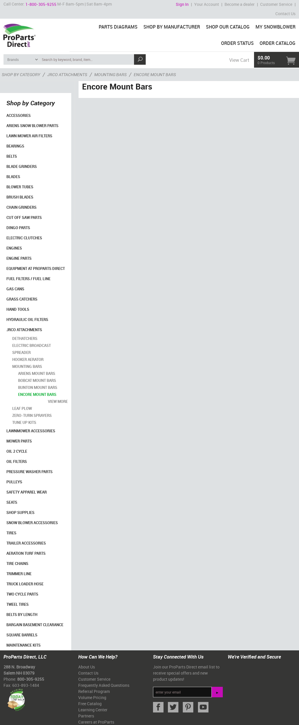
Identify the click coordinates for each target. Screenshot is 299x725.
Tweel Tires (17, 604)
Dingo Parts (18, 227)
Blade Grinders (21, 166)
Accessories (18, 115)
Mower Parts (19, 441)
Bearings (15, 146)
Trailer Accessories (26, 543)
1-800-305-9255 (40, 4)
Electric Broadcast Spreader (31, 349)
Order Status (237, 43)
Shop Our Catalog (228, 27)
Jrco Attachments (24, 329)
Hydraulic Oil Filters (27, 319)
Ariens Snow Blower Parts (32, 125)
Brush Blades (19, 197)
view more (58, 401)
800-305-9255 (30, 679)
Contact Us (285, 13)
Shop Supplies (20, 512)
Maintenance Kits (23, 645)
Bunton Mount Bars (37, 387)
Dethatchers (24, 338)
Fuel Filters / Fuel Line (28, 278)
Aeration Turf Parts (26, 553)
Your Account (206, 4)
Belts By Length (21, 614)
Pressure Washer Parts (29, 471)
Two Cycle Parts (22, 594)
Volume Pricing (92, 697)
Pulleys (14, 481)
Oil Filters (16, 461)
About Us (86, 667)
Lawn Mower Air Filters (29, 135)
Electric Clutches (24, 238)
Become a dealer (240, 4)
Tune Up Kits (24, 422)
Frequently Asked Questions (103, 685)
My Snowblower (275, 27)
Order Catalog (277, 43)
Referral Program (94, 691)
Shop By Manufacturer (171, 27)
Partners (86, 716)
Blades (13, 176)
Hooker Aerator (28, 359)
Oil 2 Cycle (16, 451)
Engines (14, 248)
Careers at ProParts (96, 722)
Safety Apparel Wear (26, 492)
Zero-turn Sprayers (32, 415)
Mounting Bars (27, 366)
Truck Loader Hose (25, 584)
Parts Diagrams (118, 27)
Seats (11, 502)
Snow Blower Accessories (32, 522)
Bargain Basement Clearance (34, 624)
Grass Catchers (21, 299)
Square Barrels (21, 635)
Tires (11, 533)
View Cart (239, 60)
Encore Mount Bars (37, 394)
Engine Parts (19, 258)
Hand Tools (17, 309)
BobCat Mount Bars (37, 380)
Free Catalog (90, 703)
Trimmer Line (19, 573)
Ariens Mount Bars (36, 373)
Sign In (182, 4)
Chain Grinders (21, 207)
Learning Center (92, 709)
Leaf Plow (22, 408)
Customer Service (276, 4)
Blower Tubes (19, 186)
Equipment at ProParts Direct (35, 268)
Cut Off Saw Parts (24, 217)
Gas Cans (15, 289)
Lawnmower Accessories (30, 430)
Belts (11, 156)
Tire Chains (17, 563)
